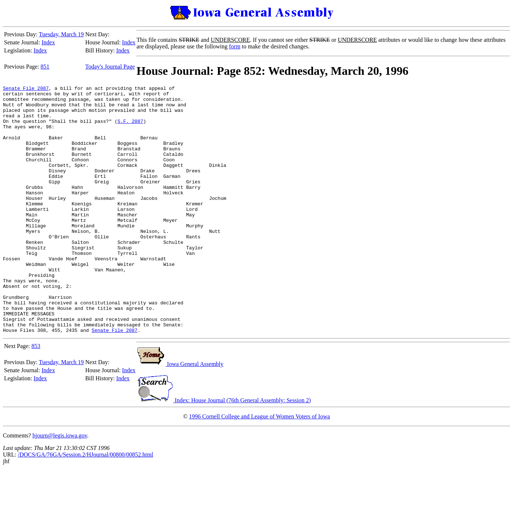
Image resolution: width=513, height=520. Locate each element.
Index (48, 42)
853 (36, 395)
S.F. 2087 (130, 128)
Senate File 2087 (26, 89)
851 (45, 66)
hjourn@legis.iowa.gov (59, 485)
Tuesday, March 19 (61, 34)
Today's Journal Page (110, 66)
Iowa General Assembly (180, 413)
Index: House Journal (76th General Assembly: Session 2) (224, 450)
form (234, 46)
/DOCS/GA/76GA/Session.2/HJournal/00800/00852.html (85, 504)
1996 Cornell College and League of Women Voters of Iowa (259, 466)
